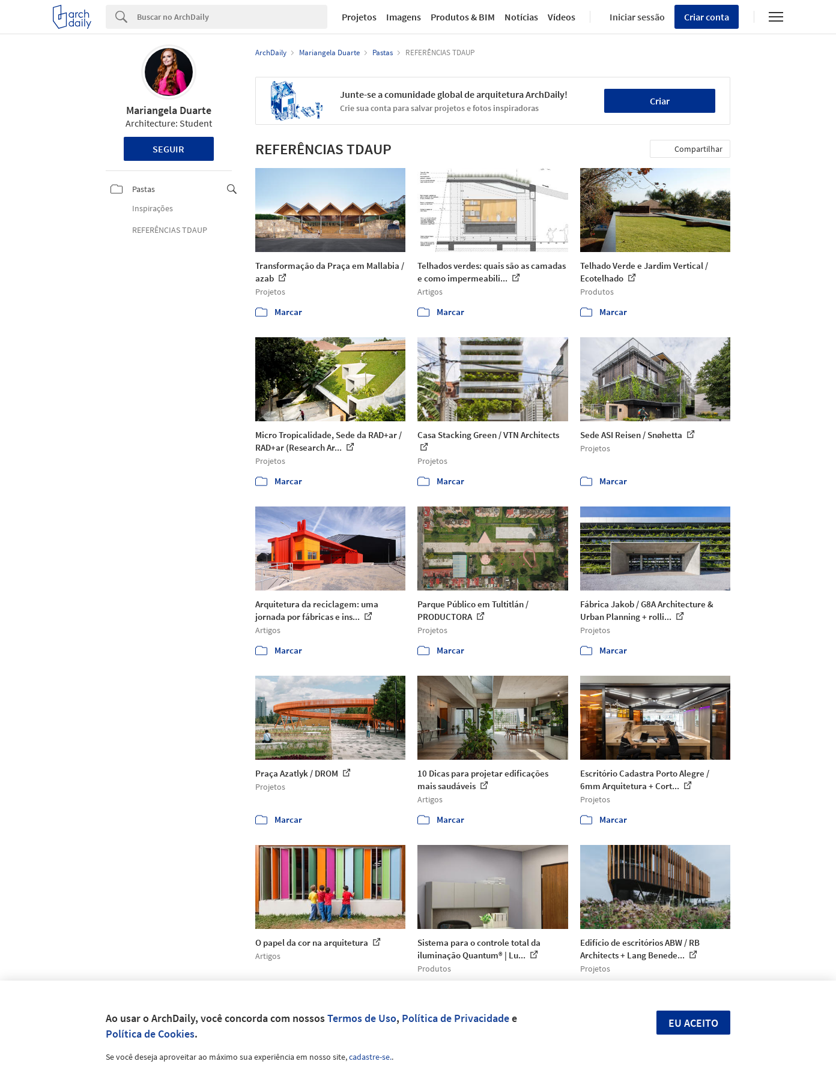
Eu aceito (693, 1023)
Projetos (359, 17)
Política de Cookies (150, 1034)
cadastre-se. (370, 1056)
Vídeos (561, 17)
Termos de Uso (361, 1018)
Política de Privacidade (455, 1018)
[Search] (232, 17)
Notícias (521, 17)
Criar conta (706, 17)
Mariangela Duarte (168, 110)
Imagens (403, 17)
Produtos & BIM (463, 17)
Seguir (168, 149)
